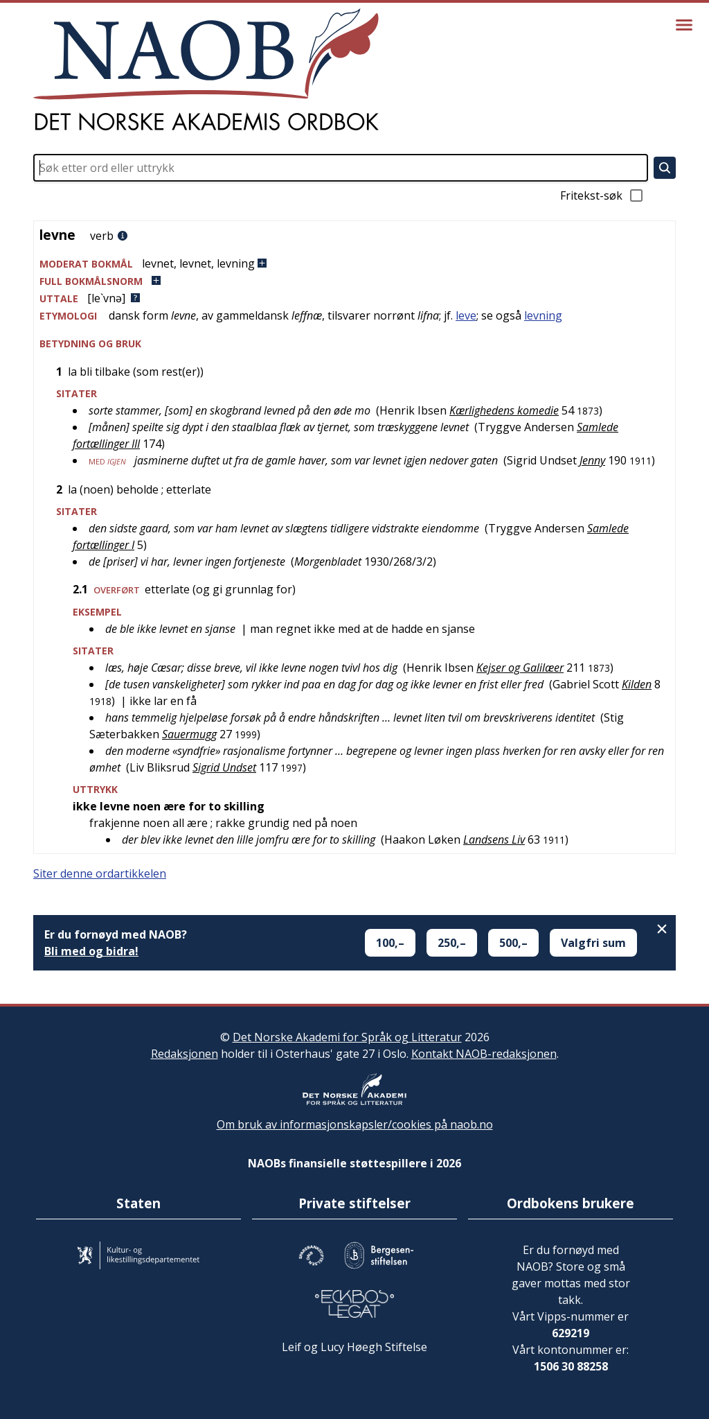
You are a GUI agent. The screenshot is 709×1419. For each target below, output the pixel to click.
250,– (452, 942)
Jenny (592, 460)
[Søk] (665, 168)
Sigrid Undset (224, 767)
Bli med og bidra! (91, 951)
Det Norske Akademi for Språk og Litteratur (347, 1037)
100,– (390, 942)
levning (543, 315)
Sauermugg (189, 734)
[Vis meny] (684, 25)
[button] (354, 263)
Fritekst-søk (602, 195)
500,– (513, 942)
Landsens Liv (494, 839)
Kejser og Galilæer (520, 667)
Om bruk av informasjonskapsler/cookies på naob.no (355, 1124)
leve (466, 315)
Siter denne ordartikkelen (99, 873)
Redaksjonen (184, 1053)
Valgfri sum (593, 942)
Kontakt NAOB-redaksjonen (484, 1053)
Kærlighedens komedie (504, 410)
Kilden (637, 684)
